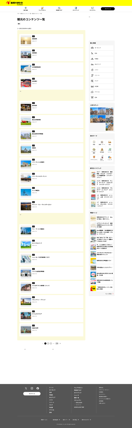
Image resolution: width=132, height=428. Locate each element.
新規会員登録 (79, 402)
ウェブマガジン (42, 10)
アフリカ (95, 92)
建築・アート (102, 144)
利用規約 (101, 392)
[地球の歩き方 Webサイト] (15, 3)
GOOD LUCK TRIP (79, 407)
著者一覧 (76, 398)
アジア (94, 81)
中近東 (94, 86)
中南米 (94, 58)
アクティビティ (94, 159)
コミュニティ (92, 10)
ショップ (110, 159)
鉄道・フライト (102, 159)
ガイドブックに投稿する (104, 398)
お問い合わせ (102, 403)
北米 (94, 53)
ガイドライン (102, 394)
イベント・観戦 (94, 152)
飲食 (94, 144)
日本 (94, 97)
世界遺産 (102, 152)
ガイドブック (76, 10)
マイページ (108, 9)
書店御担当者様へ (103, 396)
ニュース (76, 395)
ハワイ (94, 69)
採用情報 (101, 401)
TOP (18, 13)
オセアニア (96, 64)
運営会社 (101, 387)
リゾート (95, 75)
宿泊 (110, 144)
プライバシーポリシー (104, 389)
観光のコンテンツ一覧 (26, 13)
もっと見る (109, 294)
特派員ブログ (59, 10)
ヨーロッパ (96, 47)
